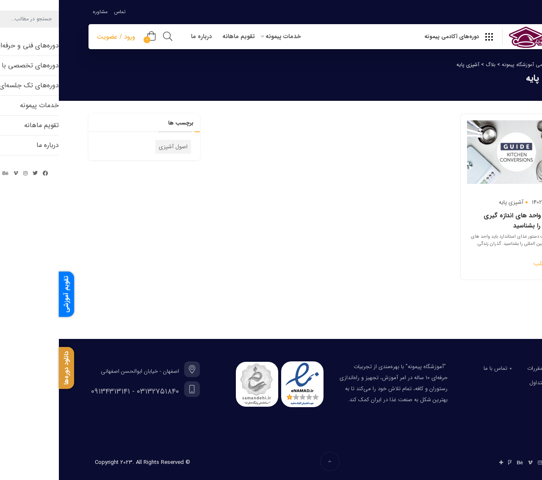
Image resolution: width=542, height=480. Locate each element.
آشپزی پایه (452, 202)
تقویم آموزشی (8, 294)
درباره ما (142, 36)
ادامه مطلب (490, 263)
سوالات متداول (486, 382)
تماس (60, 12)
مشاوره (41, 12)
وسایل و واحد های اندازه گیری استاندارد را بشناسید (465, 221)
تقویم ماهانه (179, 36)
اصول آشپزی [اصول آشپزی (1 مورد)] (114, 146)
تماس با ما (436, 368)
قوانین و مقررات (485, 368)
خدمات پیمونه (224, 36)
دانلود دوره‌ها (8, 368)
